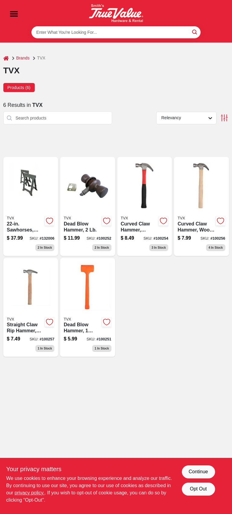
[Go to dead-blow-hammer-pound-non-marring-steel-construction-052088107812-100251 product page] (87, 307)
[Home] (6, 58)
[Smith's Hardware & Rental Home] (116, 13)
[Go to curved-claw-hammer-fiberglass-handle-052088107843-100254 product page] (144, 206)
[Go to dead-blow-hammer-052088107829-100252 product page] (87, 206)
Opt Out (198, 488)
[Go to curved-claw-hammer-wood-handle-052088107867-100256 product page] (201, 206)
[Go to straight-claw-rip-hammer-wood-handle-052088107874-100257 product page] (30, 307)
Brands (23, 58)
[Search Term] (116, 32)
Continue (198, 471)
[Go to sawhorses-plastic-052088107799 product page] (30, 206)
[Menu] (14, 14)
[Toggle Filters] (224, 117)
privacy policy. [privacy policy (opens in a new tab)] (29, 492)
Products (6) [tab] (19, 87)
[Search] (195, 32)
